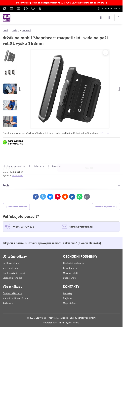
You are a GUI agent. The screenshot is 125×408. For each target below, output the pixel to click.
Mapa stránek (70, 303)
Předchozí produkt (16, 207)
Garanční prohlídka (12, 277)
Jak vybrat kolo (10, 268)
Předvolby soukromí (58, 317)
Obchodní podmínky (73, 263)
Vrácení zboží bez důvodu (16, 298)
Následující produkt (106, 207)
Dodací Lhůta (70, 277)
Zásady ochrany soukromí (83, 317)
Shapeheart (17, 175)
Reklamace (8, 303)
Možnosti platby (71, 273)
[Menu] (119, 17)
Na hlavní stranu (11, 263)
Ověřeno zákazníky (12, 293)
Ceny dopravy (70, 268)
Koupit (88, 155)
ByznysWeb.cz (72, 322)
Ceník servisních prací (14, 273)
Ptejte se (67, 298)
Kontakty (67, 293)
